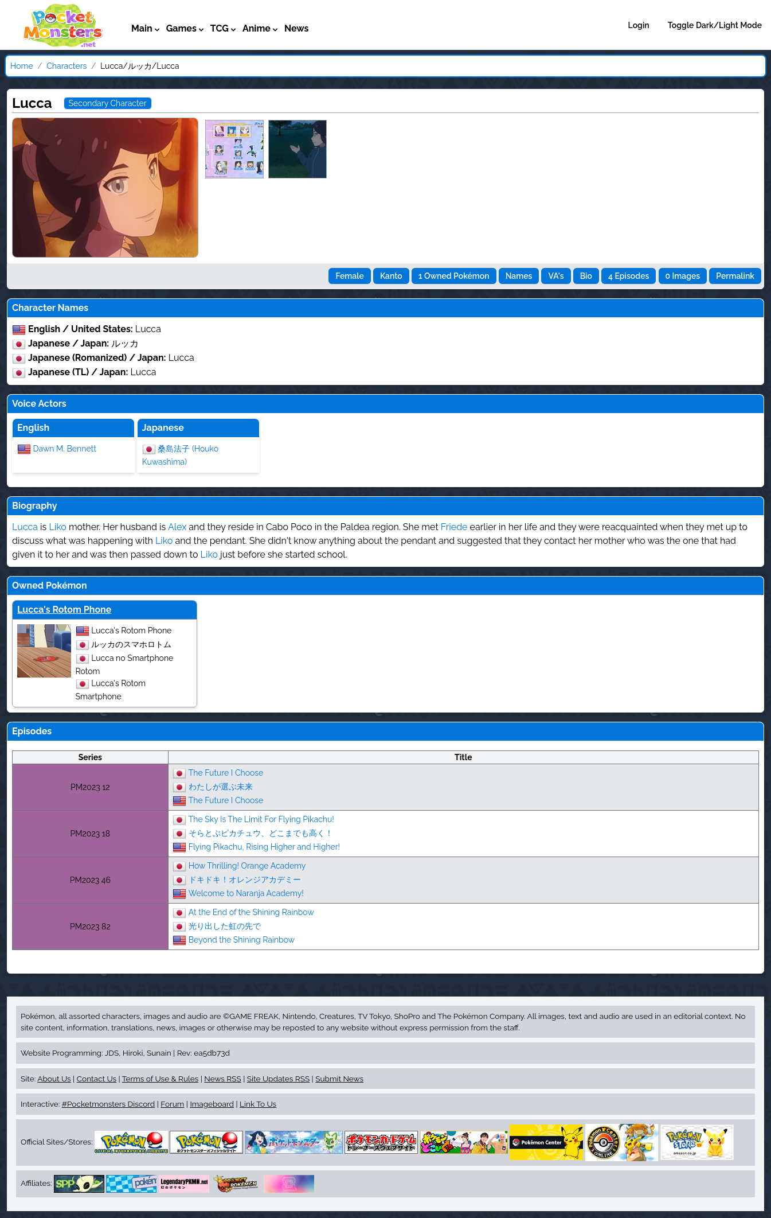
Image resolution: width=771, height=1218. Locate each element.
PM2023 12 (90, 787)
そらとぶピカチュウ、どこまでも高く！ (261, 832)
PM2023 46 (90, 880)
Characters (66, 66)
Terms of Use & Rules (160, 1078)
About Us (54, 1078)
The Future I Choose (226, 772)
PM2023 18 (90, 833)
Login (638, 25)
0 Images (683, 276)
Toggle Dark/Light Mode (715, 25)
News (296, 28)
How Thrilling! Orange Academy (247, 865)
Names (519, 276)
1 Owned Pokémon (454, 276)
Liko (57, 527)
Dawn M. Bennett (64, 448)
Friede (454, 527)
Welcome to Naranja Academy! (246, 892)
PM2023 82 (90, 926)
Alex (177, 527)
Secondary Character (108, 103)
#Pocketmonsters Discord (108, 1103)
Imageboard (212, 1103)
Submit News (339, 1078)
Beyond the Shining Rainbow (242, 939)
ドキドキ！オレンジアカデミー (245, 879)
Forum (172, 1103)
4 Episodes (628, 276)
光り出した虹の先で (225, 925)
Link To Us (258, 1103)
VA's (555, 276)
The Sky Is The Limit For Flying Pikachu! (261, 818)
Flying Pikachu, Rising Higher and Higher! (264, 846)
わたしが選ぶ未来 (221, 786)
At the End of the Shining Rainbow (251, 911)
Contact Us (96, 1078)
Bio (586, 276)
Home (21, 66)
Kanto (391, 276)
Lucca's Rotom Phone (64, 609)
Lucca (25, 527)
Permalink (735, 276)
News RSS (222, 1078)
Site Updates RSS (278, 1078)
